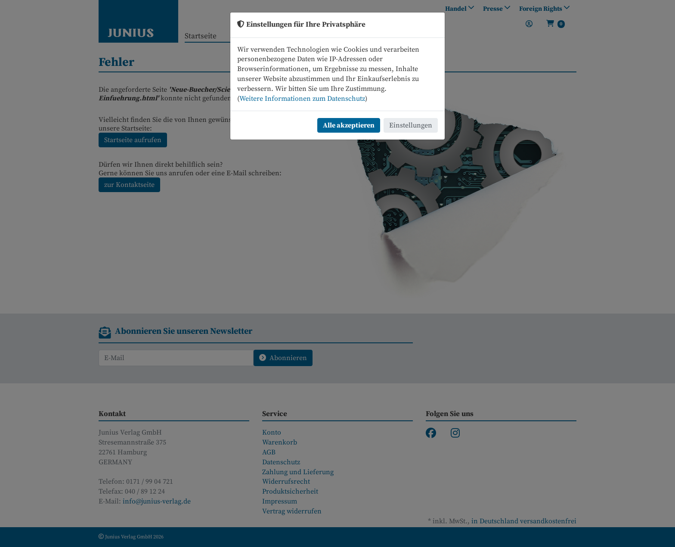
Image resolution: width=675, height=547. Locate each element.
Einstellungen (410, 125)
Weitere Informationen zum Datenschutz (302, 98)
